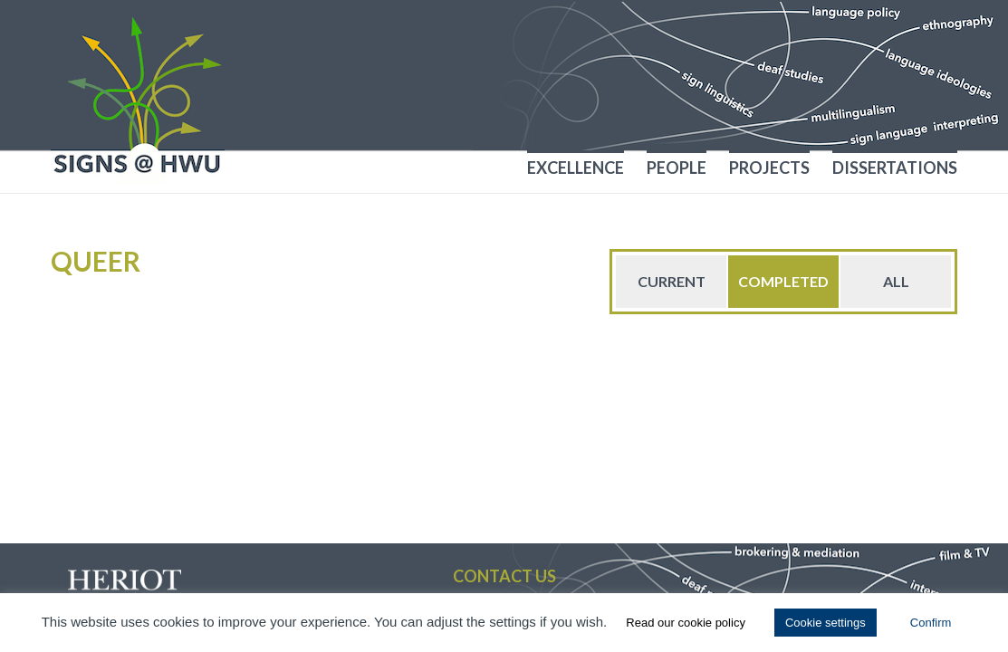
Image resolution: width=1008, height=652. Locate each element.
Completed (783, 281)
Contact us (504, 576)
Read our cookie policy (685, 622)
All (896, 281)
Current (672, 281)
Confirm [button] (931, 622)
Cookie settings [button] (825, 622)
